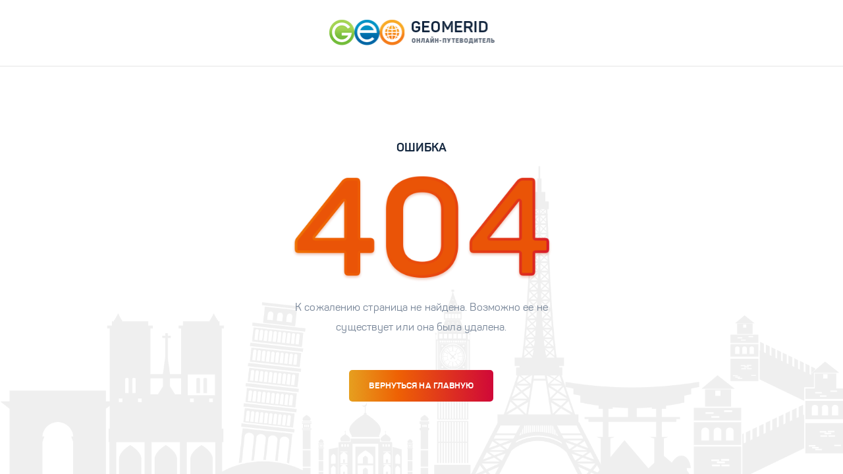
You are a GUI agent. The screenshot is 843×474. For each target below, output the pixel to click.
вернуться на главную (421, 385)
